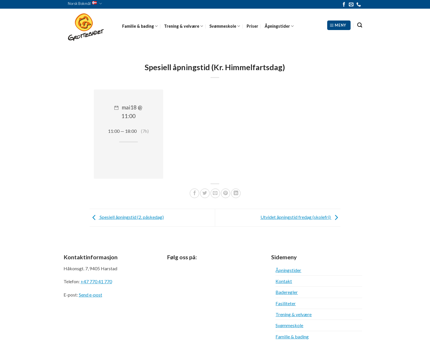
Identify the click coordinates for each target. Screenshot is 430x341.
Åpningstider (279, 26)
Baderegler (287, 292)
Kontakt (284, 281)
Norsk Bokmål (85, 3)
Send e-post (90, 294)
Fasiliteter (286, 303)
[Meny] (339, 25)
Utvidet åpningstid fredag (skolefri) (300, 217)
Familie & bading (140, 26)
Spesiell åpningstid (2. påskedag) (127, 217)
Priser (252, 26)
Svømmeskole (224, 26)
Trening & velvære (183, 26)
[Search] (359, 25)
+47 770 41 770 (96, 281)
